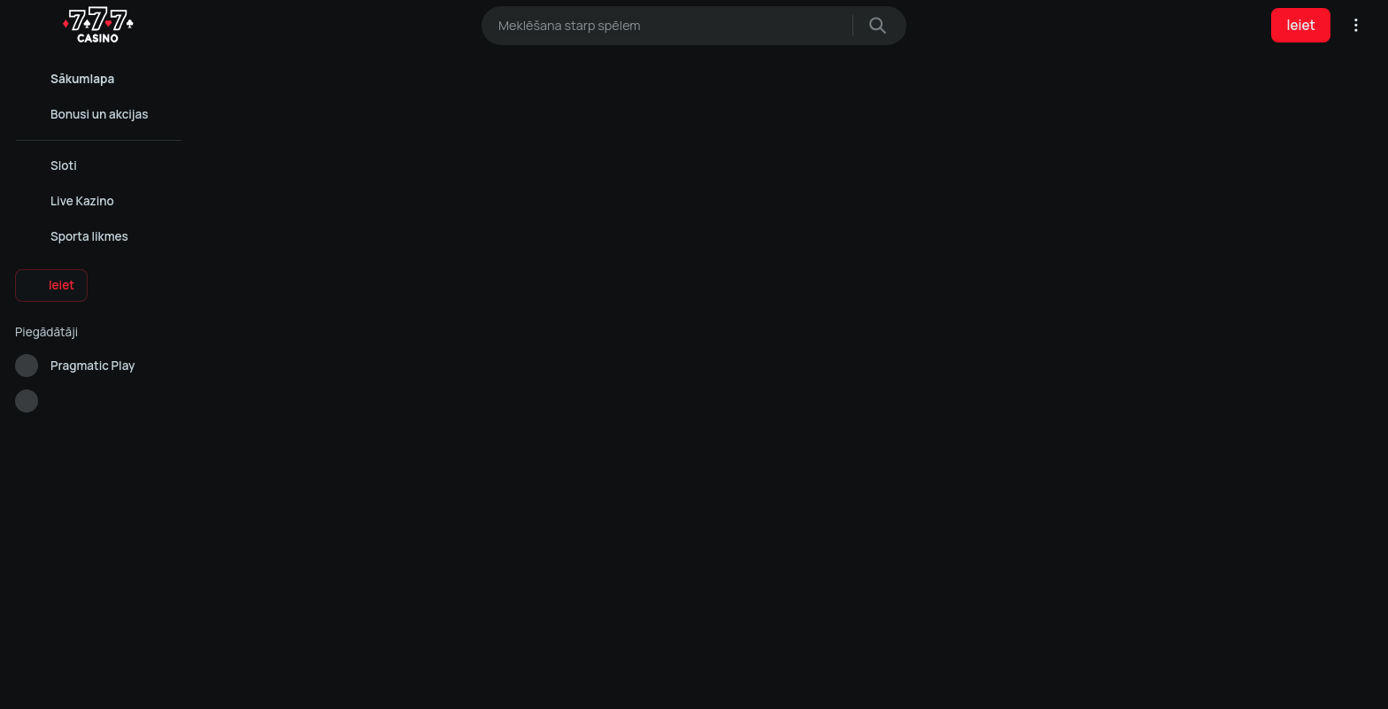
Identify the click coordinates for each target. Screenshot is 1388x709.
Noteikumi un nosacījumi (732, 534)
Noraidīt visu (880, 681)
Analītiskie (693, 681)
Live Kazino (936, 511)
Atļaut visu (508, 681)
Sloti (922, 534)
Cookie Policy (620, 641)
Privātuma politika (718, 511)
